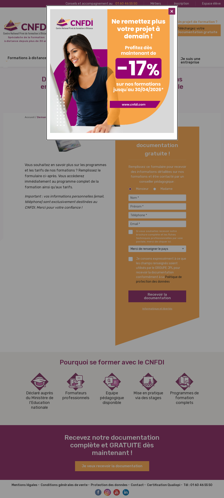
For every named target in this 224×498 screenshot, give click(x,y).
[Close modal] (171, 11)
